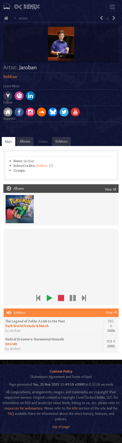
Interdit (11, 344)
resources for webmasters (23, 408)
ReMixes (61, 141)
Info (75, 408)
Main (8, 141)
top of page (61, 427)
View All (110, 189)
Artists (23, 18)
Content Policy (61, 371)
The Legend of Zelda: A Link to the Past (35, 321)
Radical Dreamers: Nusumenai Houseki (34, 339)
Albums (25, 141)
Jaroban (15, 330)
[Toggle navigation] (112, 6)
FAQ (11, 414)
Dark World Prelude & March (27, 326)
